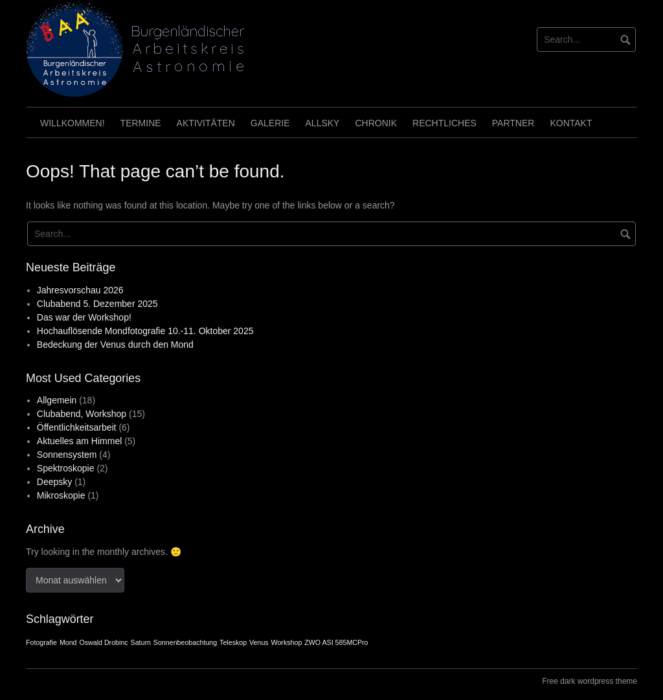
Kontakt (571, 123)
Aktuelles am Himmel (79, 441)
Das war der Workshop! (84, 317)
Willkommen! (72, 123)
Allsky (323, 123)
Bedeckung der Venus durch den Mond (115, 344)
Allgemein (56, 400)
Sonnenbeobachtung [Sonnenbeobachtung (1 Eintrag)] (185, 642)
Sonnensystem (67, 454)
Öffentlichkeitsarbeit (77, 427)
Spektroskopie (66, 468)
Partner (513, 123)
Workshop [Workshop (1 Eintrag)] (286, 642)
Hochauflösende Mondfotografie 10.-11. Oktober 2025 (145, 331)
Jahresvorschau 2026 (80, 290)
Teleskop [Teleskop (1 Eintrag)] (233, 642)
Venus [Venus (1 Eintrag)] (259, 642)
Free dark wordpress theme (589, 681)
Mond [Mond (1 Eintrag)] (68, 642)
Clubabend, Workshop (81, 414)
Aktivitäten (206, 123)
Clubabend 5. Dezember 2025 (97, 304)
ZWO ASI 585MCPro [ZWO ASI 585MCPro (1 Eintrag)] (336, 642)
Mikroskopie (61, 495)
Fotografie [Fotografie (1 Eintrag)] (41, 642)
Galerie (270, 123)
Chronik (376, 123)
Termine (140, 123)
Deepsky (54, 482)
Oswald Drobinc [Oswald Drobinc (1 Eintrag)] (103, 642)
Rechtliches (444, 123)
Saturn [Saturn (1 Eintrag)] (141, 642)
